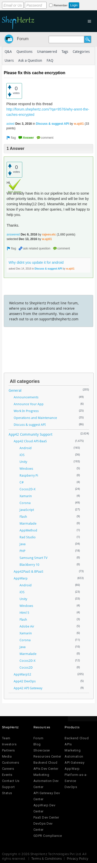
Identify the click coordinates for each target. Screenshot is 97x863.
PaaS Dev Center (46, 817)
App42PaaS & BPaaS (28, 571)
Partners (8, 750)
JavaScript (27, 509)
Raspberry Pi (29, 475)
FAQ (50, 60)
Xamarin (26, 496)
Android (26, 448)
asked (10, 123)
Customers (10, 762)
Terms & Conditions (46, 858)
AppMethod (28, 530)
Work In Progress (26, 411)
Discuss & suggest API (52, 123)
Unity (23, 461)
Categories (81, 51)
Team (6, 738)
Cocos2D (26, 667)
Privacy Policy (77, 858)
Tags (65, 51)
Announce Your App (29, 404)
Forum (23, 39)
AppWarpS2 (22, 674)
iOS (22, 454)
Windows (26, 468)
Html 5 (24, 612)
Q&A (8, 51)
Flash (23, 516)
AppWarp (21, 578)
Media (7, 756)
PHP (22, 550)
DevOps (71, 787)
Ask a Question (30, 60)
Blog (37, 744)
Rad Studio (28, 537)
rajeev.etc (49, 234)
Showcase (41, 750)
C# (22, 482)
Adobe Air (27, 626)
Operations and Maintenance (35, 417)
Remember (60, 5)
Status (7, 793)
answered (13, 234)
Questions (24, 51)
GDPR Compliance (47, 836)
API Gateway (74, 762)
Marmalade (28, 523)
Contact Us (11, 781)
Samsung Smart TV (33, 557)
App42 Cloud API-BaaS (30, 441)
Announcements (26, 397)
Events (7, 775)
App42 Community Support (30, 434)
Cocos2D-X (27, 489)
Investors (9, 744)
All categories (25, 381)
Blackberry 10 (29, 564)
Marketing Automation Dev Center (46, 781)
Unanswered (47, 51)
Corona (25, 502)
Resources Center (47, 756)
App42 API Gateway (28, 688)
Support (8, 787)
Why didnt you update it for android (36, 262)
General (15, 390)
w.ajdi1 (79, 123)
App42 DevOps (25, 681)
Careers (8, 769)
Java (23, 544)
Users (9, 60)
